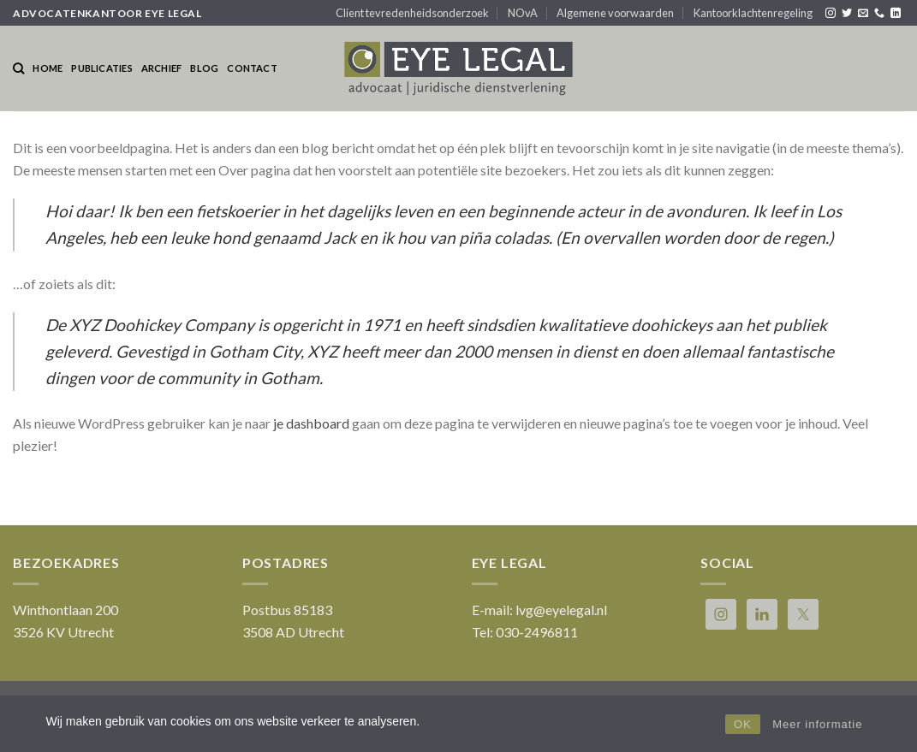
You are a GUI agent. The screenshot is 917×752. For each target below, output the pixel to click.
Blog (204, 68)
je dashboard (311, 423)
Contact (252, 68)
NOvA (523, 13)
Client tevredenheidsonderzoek (412, 13)
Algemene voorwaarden (615, 13)
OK (743, 724)
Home (48, 68)
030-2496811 (537, 632)
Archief (161, 68)
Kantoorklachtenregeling (753, 13)
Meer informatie (817, 724)
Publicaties (101, 68)
